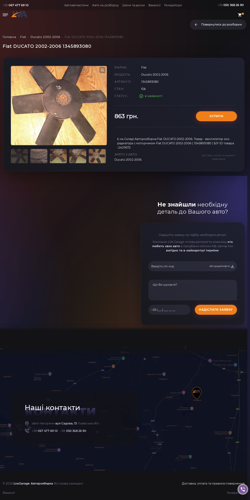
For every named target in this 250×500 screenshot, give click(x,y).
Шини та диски (133, 5)
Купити (216, 116)
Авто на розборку (105, 5)
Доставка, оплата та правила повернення (218, 157)
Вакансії (154, 5)
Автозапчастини (76, 5)
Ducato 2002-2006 (128, 159)
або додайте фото (221, 266)
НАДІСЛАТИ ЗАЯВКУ (216, 309)
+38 (16, 5)
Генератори (173, 5)
